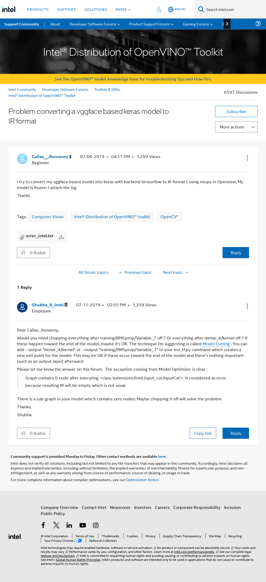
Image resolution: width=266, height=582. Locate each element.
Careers (162, 507)
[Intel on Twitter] (56, 526)
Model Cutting (216, 344)
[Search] (201, 9)
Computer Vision (48, 216)
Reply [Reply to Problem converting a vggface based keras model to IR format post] (235, 252)
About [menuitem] (55, 23)
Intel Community (22, 89)
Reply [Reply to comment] (235, 433)
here (162, 456)
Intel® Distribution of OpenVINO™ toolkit (112, 216)
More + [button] (123, 9)
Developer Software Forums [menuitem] (93, 23)
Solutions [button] (96, 9)
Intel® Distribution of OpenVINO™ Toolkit (41, 95)
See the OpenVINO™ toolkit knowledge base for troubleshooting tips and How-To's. (133, 79)
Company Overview (59, 507)
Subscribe (236, 111)
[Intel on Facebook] (43, 526)
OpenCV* (169, 216)
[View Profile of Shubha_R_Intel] (50, 305)
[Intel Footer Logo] (15, 536)
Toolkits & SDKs (107, 89)
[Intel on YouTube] (82, 526)
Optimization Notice (142, 479)
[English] (177, 9)
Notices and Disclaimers (58, 555)
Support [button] (66, 9)
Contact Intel (94, 507)
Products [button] (38, 9)
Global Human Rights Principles (78, 559)
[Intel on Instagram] (95, 526)
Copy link (203, 433)
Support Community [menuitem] (21, 24)
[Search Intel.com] (235, 9)
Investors (142, 507)
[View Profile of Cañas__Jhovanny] (52, 157)
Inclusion (232, 507)
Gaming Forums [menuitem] (196, 23)
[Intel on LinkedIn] (69, 526)
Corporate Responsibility (196, 507)
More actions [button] (232, 127)
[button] (247, 157)
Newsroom (120, 507)
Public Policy (53, 513)
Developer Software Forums (65, 89)
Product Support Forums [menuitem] (149, 23)
